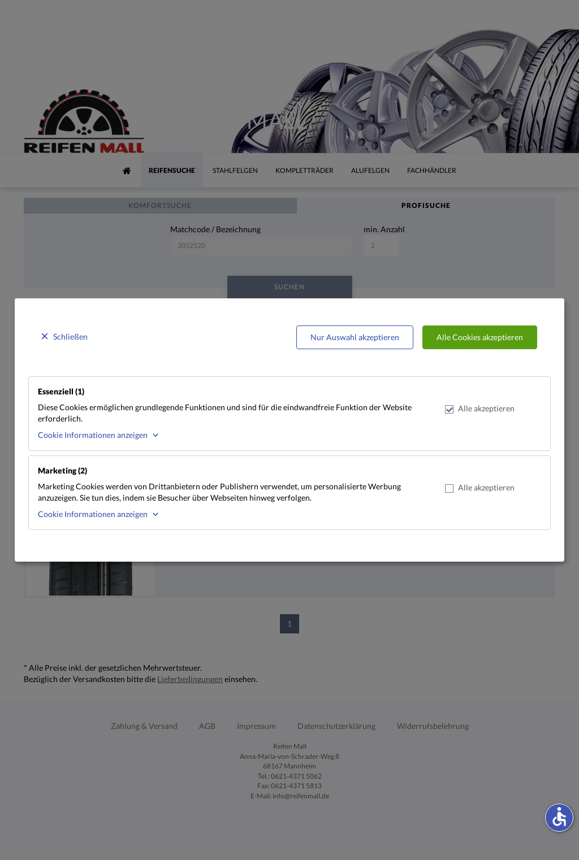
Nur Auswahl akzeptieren (354, 337)
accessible (559, 816)
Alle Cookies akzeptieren (480, 337)
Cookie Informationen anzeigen (93, 435)
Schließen (70, 336)
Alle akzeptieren (480, 408)
